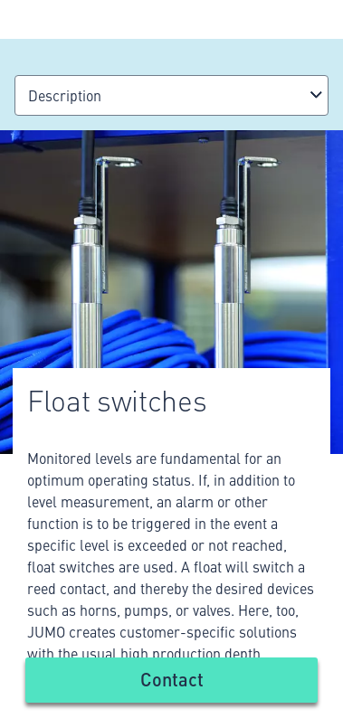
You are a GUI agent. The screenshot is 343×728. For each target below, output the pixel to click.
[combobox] (171, 95)
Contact (172, 679)
